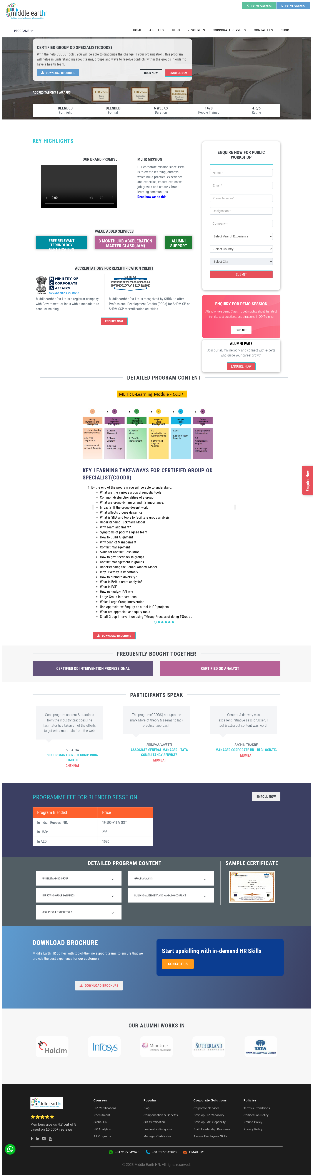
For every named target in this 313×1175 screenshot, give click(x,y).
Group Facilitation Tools (78, 913)
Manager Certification (157, 1136)
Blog (176, 30)
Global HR (100, 1122)
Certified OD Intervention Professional (93, 668)
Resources (196, 30)
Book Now (151, 73)
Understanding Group (78, 879)
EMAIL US (193, 1152)
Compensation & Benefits (160, 1115)
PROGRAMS (21, 31)
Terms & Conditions (256, 1108)
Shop (285, 30)
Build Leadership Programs (211, 1129)
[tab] (79, 878)
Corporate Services (229, 30)
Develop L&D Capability (209, 1122)
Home (137, 30)
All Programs (102, 1136)
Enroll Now (266, 797)
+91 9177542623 (259, 6)
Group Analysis (170, 879)
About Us (156, 30)
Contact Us (263, 30)
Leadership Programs (158, 1129)
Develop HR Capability (208, 1115)
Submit (241, 274)
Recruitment (101, 1115)
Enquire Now (179, 73)
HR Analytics (102, 1129)
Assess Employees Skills (210, 1136)
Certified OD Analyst (220, 668)
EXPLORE (241, 330)
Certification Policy (255, 1115)
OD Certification (154, 1122)
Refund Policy (252, 1122)
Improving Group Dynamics (78, 896)
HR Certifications (104, 1108)
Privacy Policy (252, 1129)
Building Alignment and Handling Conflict (170, 896)
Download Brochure (58, 73)
